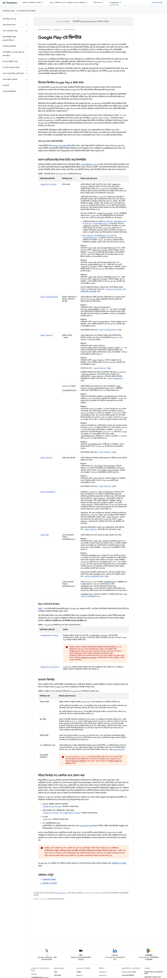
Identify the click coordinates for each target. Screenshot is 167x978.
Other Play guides (27, 11)
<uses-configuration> (49, 297)
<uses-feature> (46, 335)
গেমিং (55, 972)
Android (34, 974)
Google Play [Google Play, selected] (114, 3)
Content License (61, 893)
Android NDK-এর (86, 826)
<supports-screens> (48, 184)
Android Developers (44, 29)
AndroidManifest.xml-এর (90, 164)
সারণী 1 (116, 658)
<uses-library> (46, 458)
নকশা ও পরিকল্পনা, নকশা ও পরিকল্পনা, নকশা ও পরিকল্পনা (68, 3)
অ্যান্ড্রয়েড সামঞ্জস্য (49, 879)
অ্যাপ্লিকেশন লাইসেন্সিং (78, 761)
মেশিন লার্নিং (57, 975)
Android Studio (157, 3)
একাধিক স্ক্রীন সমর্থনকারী (88, 291)
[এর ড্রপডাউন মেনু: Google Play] (121, 2)
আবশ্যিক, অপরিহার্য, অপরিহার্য (31, 3)
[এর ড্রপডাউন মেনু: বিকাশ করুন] (104, 2)
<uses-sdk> (44, 535)
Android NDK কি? (119, 749)
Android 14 (103, 975)
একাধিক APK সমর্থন (119, 863)
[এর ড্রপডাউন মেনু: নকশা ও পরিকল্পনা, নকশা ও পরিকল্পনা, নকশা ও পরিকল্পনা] (88, 2)
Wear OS (79, 975)
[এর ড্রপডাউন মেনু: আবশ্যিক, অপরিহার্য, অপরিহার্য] (44, 2)
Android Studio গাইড (129, 972)
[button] (12, 19)
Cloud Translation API (88, 21)
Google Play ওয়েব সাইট (62, 146)
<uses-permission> (47, 492)
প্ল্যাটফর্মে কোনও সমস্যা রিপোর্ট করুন (153, 973)
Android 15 (103, 972)
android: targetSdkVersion (96, 224)
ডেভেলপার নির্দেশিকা (128, 975)
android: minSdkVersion (116, 221)
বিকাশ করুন (97, 3)
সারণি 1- (41, 609)
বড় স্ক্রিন (78, 972)
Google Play (9, 11)
